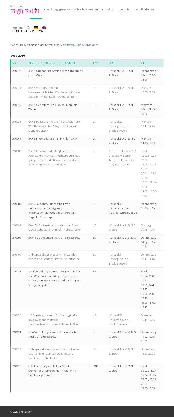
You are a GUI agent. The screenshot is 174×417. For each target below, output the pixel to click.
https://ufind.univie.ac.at (82, 45)
